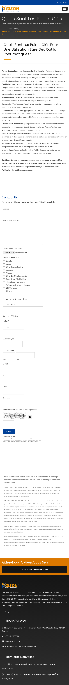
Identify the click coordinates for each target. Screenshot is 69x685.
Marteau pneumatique (44, 539)
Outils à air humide (30, 539)
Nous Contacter (20, 545)
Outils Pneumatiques (40, 537)
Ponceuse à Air (9, 539)
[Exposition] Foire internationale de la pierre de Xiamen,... (29, 664)
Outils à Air (29, 537)
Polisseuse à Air (19, 539)
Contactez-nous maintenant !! (35, 569)
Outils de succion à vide (41, 542)
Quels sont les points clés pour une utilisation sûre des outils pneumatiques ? (28, 32)
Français (63, 2)
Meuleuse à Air (57, 537)
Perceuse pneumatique (11, 542)
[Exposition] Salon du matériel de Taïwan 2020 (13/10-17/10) (30, 674)
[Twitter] (5, 612)
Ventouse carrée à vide (57, 542)
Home (11, 28)
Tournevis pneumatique (26, 542)
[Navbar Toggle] (65, 9)
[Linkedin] (8, 612)
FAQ (17, 28)
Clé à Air (50, 537)
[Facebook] (2, 612)
